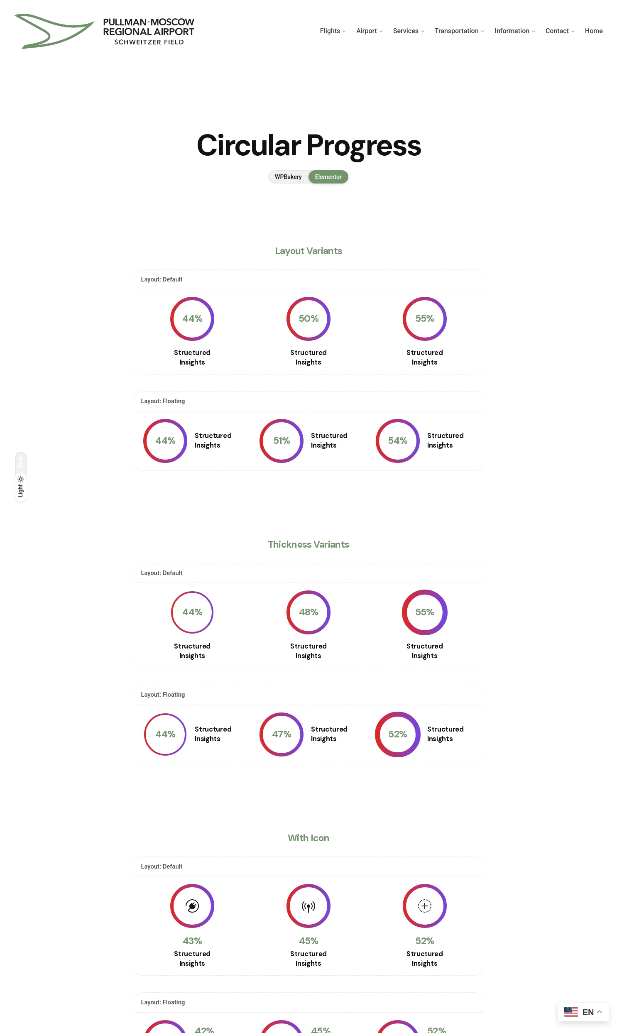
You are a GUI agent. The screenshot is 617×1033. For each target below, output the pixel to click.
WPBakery (288, 177)
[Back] (20, 83)
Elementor (328, 177)
